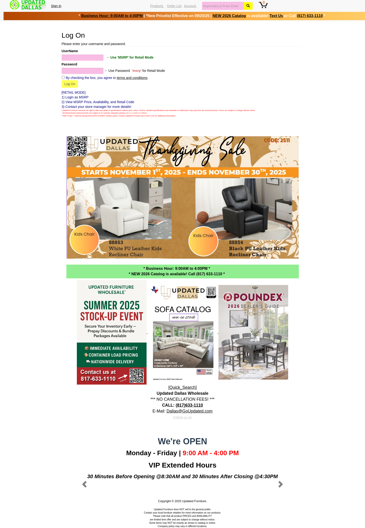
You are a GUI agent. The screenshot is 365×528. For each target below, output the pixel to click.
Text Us (274, 16)
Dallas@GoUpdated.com (189, 411)
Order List (174, 6)
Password (69, 64)
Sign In (56, 6)
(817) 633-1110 (307, 16)
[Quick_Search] (182, 387)
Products (157, 6)
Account (190, 6)
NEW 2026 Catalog (227, 16)
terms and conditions (132, 78)
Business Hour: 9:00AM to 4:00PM (110, 16)
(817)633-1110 (189, 405)
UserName (70, 51)
